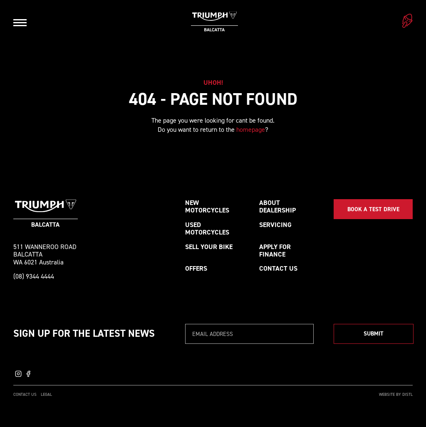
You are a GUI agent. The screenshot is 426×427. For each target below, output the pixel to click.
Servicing (275, 224)
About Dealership (277, 206)
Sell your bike (209, 246)
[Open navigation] (20, 22)
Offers (196, 268)
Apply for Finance (275, 250)
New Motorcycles (207, 206)
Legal (46, 394)
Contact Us (278, 268)
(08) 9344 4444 (33, 276)
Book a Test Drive (373, 209)
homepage (250, 129)
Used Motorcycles (207, 228)
